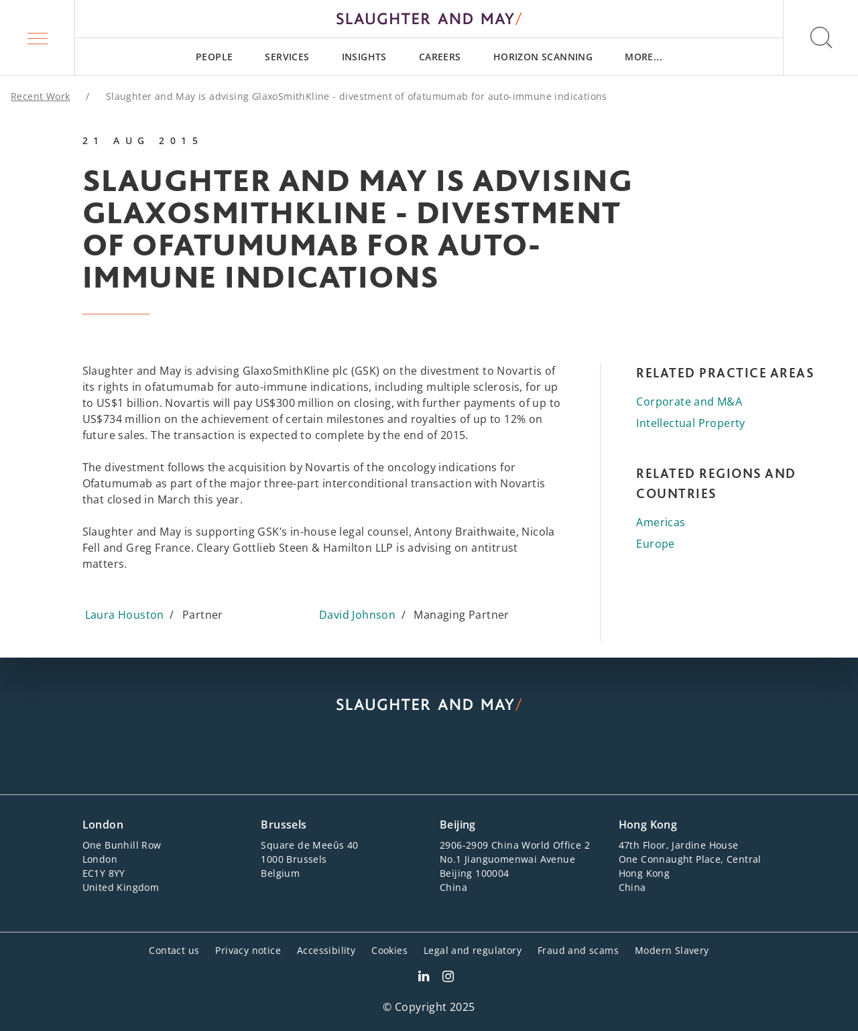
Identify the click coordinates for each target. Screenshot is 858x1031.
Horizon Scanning (543, 56)
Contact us (174, 950)
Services (287, 56)
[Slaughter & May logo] (429, 19)
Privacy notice (248, 950)
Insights (364, 56)
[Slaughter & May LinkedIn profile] (424, 978)
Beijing (458, 824)
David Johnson (357, 614)
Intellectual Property (690, 423)
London (102, 824)
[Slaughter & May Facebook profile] (448, 978)
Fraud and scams (578, 950)
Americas (660, 522)
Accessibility (326, 950)
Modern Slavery (672, 950)
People (214, 56)
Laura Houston (124, 614)
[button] (37, 37)
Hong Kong (648, 824)
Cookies (389, 950)
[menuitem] (214, 56)
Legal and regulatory (473, 950)
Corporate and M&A (689, 401)
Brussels (283, 824)
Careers (440, 56)
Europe (655, 543)
